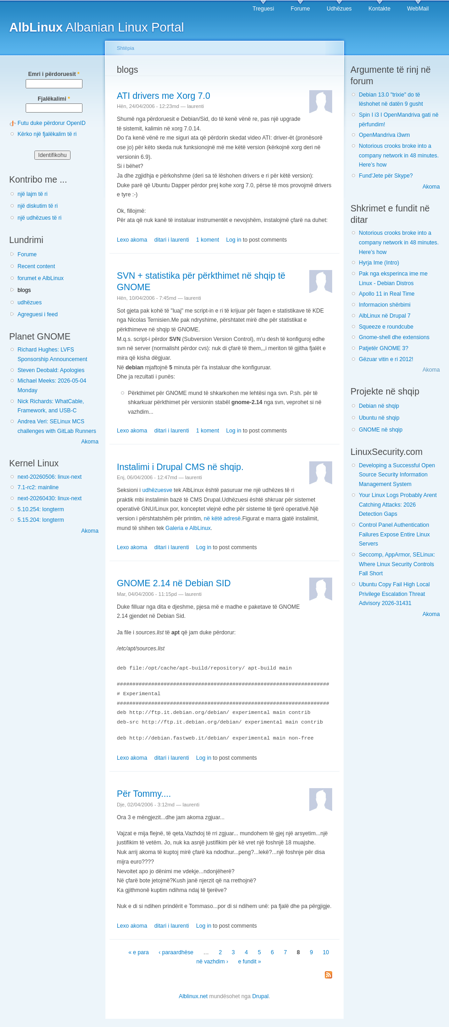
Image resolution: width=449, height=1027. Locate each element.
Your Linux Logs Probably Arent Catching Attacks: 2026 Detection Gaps (398, 504)
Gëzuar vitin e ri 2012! (386, 359)
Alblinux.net (193, 995)
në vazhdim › (213, 960)
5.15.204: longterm (40, 520)
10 (326, 951)
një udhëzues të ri (39, 218)
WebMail (418, 8)
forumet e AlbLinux (40, 278)
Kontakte (379, 8)
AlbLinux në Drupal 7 (385, 316)
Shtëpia (125, 48)
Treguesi (263, 8)
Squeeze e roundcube (386, 327)
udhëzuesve (157, 490)
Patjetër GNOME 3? (383, 348)
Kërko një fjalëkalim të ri (47, 134)
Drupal (260, 995)
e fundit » (249, 960)
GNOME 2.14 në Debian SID (173, 583)
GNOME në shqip (380, 430)
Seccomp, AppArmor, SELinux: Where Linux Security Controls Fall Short (397, 564)
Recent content (36, 266)
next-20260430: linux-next (49, 498)
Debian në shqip (379, 406)
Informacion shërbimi (385, 305)
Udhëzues (339, 8)
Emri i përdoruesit (53, 74)
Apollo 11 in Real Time (387, 294)
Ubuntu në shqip (379, 418)
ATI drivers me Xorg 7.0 (163, 96)
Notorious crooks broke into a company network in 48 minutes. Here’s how (398, 155)
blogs (24, 290)
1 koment (207, 240)
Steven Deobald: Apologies (50, 370)
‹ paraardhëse (176, 951)
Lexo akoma (132, 240)
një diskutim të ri (37, 206)
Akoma (90, 441)
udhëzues (29, 302)
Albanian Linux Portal (96, 27)
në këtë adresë (222, 518)
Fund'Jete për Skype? (386, 176)
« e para (138, 951)
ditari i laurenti (171, 240)
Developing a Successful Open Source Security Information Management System (397, 474)
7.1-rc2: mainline (38, 487)
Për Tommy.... (144, 792)
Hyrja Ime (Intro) (379, 262)
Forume (300, 8)
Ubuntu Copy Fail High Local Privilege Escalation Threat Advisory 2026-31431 (394, 593)
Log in (233, 240)
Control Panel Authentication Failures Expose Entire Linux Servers (394, 534)
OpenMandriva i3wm (384, 135)
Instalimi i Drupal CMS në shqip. (180, 467)
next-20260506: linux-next (49, 477)
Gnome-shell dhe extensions (394, 337)
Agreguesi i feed (37, 314)
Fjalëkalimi (54, 99)
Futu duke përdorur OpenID (51, 123)
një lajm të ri (32, 194)
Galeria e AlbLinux (188, 528)
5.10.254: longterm (40, 509)
